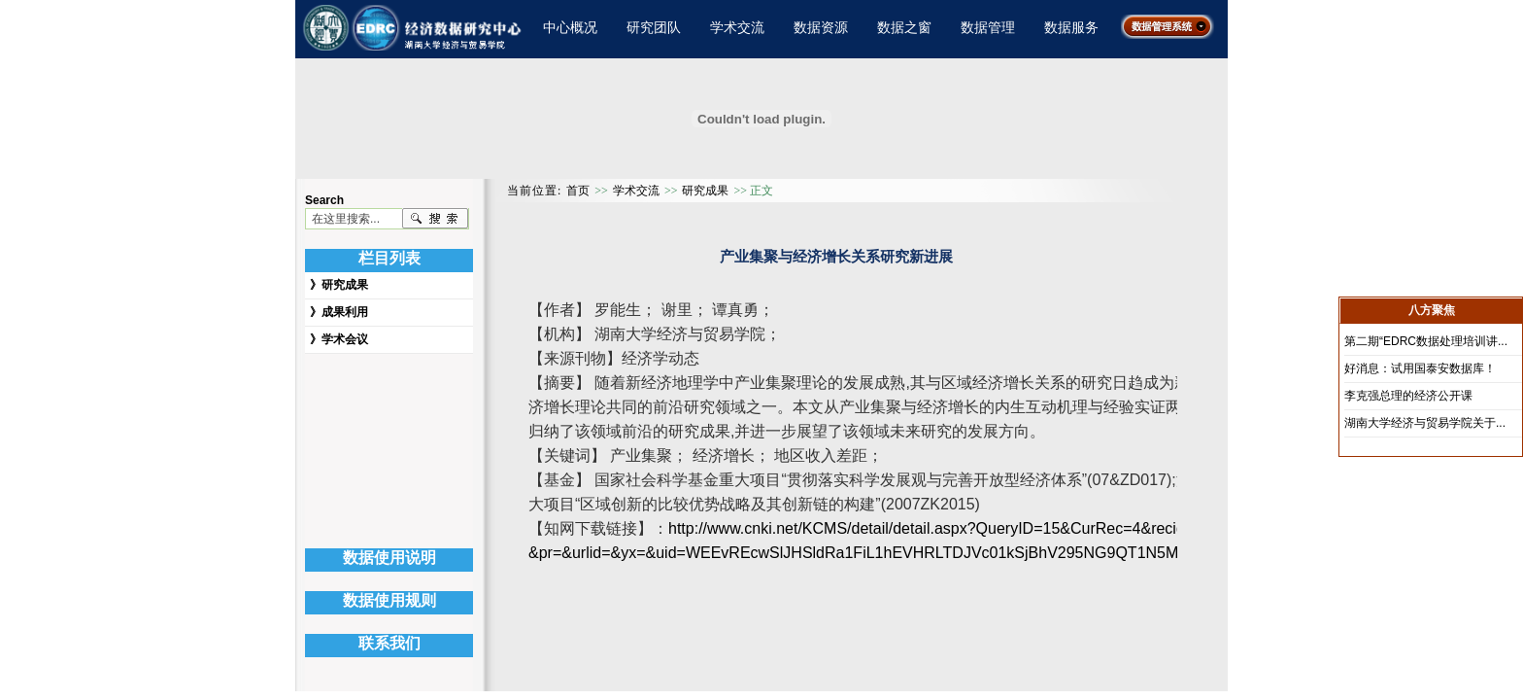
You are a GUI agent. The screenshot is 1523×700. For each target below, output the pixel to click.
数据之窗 (904, 27)
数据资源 (821, 27)
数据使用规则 (389, 600)
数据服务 (1071, 27)
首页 (578, 190)
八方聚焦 (1431, 310)
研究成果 (345, 285)
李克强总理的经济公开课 (1408, 395)
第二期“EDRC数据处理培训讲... (1425, 341)
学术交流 (737, 27)
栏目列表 (389, 258)
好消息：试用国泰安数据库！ (1420, 368)
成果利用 (345, 312)
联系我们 (389, 643)
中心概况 (570, 27)
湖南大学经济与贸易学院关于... (1425, 423)
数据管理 (988, 27)
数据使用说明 (389, 557)
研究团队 (653, 27)
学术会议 (345, 339)
